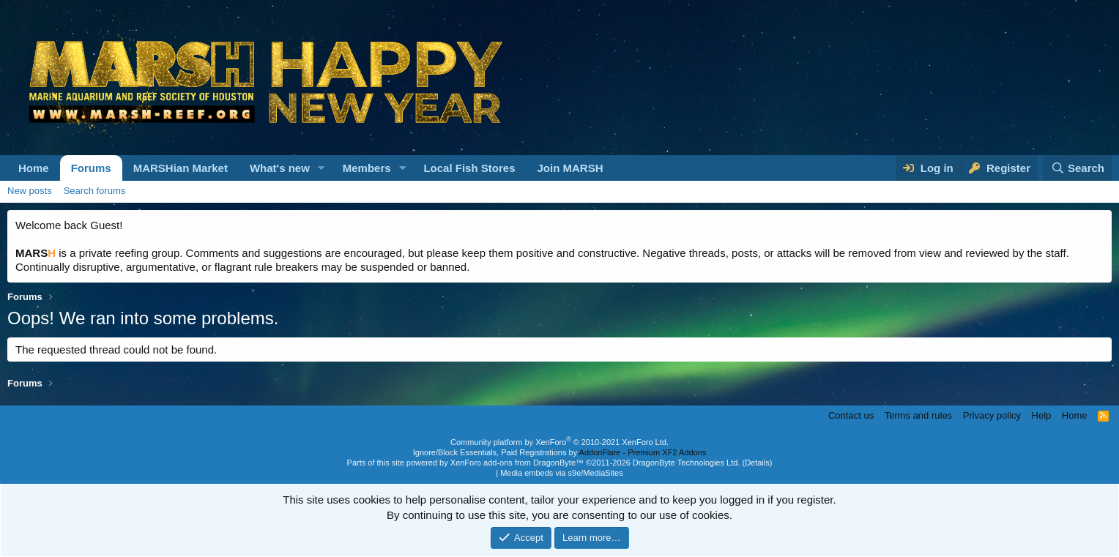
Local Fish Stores (469, 168)
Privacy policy (992, 415)
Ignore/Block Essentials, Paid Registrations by (559, 452)
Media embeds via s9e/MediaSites (561, 472)
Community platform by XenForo (559, 442)
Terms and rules (918, 415)
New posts (29, 190)
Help (1042, 415)
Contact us (851, 415)
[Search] (1077, 168)
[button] (321, 168)
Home (33, 168)
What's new (280, 168)
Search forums (95, 190)
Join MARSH (570, 168)
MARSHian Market (180, 168)
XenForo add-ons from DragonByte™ (517, 462)
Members (367, 168)
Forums (91, 168)
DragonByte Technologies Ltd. (686, 462)
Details (757, 462)
